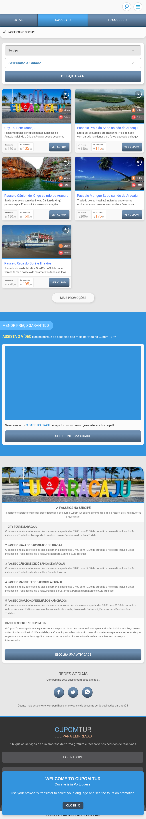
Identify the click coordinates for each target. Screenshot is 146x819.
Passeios (63, 20)
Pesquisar (73, 76)
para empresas (77, 736)
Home (19, 20)
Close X (73, 805)
